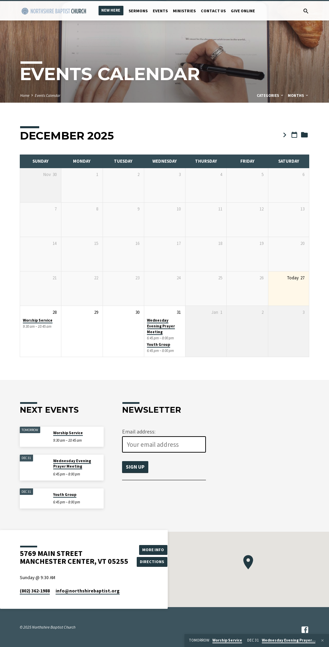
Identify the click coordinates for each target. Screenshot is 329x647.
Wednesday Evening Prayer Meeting (161, 326)
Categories (270, 95)
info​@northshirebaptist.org (88, 591)
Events (160, 10)
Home (24, 95)
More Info (152, 549)
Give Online (243, 10)
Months (298, 95)
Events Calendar (47, 95)
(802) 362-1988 (35, 591)
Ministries (184, 10)
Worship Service (38, 320)
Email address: (138, 431)
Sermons (138, 10)
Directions (152, 561)
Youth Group (158, 344)
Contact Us (213, 10)
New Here (110, 10)
